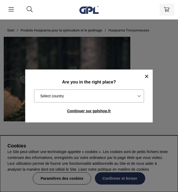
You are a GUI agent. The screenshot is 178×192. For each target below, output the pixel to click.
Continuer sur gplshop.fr (89, 111)
